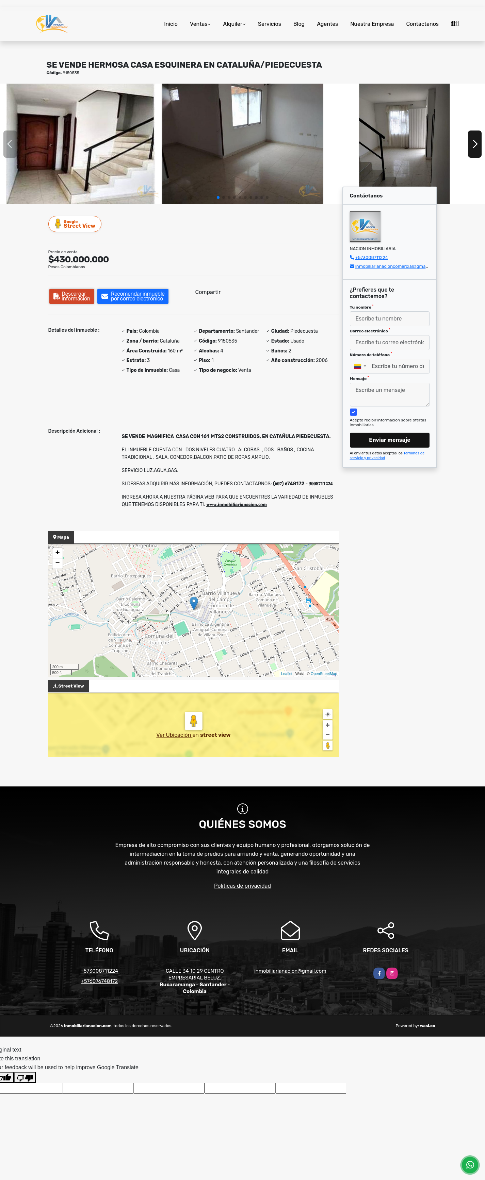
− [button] (57, 563)
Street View (75, 224)
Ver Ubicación (174, 735)
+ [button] (57, 553)
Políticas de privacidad (242, 886)
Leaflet (286, 674)
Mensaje (359, 378)
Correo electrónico (370, 330)
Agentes (327, 24)
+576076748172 (99, 981)
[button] (218, 197)
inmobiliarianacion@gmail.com (290, 971)
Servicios (269, 24)
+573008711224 (371, 257)
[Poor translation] (25, 1077)
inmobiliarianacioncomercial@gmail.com (396, 266)
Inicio (171, 24)
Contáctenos (422, 24)
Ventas (198, 24)
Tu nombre (362, 307)
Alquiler (232, 24)
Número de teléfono (371, 354)
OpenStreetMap (324, 674)
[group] (80, 144)
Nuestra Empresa (372, 24)
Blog (299, 24)
